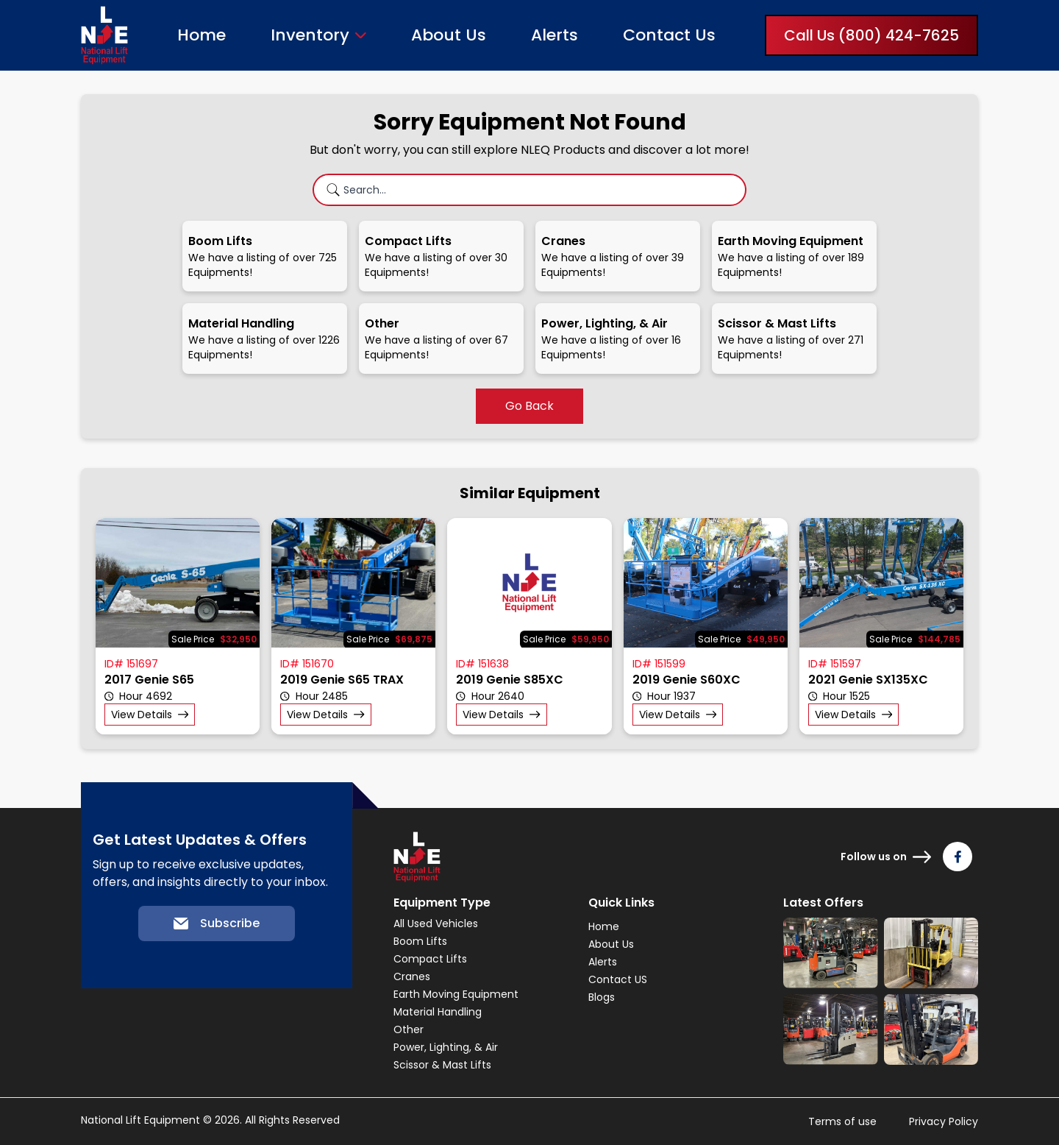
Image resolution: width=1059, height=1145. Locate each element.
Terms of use (842, 1121)
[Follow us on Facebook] (957, 856)
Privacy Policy (943, 1121)
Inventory (310, 35)
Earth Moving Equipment (455, 994)
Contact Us (669, 35)
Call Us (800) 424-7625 (871, 35)
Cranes (411, 976)
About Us (448, 35)
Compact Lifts (430, 958)
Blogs (601, 997)
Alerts (554, 35)
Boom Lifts (420, 941)
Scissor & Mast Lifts (442, 1064)
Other (408, 1029)
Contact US (617, 979)
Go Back (529, 405)
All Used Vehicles (435, 923)
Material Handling (437, 1011)
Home (201, 35)
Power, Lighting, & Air (445, 1047)
